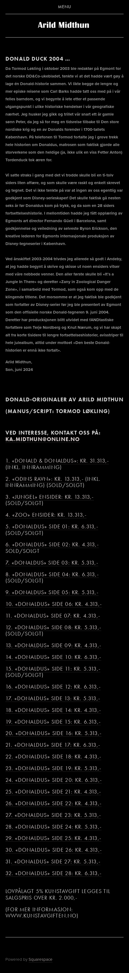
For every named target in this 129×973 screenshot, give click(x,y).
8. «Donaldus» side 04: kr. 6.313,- (52, 574)
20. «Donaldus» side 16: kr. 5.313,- (53, 733)
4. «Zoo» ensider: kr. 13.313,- (46, 515)
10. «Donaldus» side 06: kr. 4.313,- (53, 604)
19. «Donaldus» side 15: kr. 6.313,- (53, 722)
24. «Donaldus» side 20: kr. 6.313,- (53, 780)
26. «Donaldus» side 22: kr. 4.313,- (53, 803)
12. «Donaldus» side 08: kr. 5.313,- (53, 627)
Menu (64, 6)
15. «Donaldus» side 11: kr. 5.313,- (52, 669)
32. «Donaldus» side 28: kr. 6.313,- (53, 873)
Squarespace (41, 959)
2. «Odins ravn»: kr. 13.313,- (44, 479)
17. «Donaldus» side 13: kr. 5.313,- (52, 698)
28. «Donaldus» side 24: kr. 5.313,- (53, 827)
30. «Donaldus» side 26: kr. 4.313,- (53, 850)
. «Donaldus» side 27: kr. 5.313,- (55, 862)
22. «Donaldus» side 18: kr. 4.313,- (53, 757)
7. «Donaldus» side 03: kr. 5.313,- (51, 563)
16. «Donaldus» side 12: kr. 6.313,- (53, 687)
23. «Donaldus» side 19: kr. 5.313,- (53, 768)
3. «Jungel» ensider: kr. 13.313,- (49, 497)
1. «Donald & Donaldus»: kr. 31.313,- (57, 461)
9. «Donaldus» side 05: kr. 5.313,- (52, 592)
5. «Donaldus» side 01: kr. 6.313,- (51, 526)
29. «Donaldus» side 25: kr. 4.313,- (53, 838)
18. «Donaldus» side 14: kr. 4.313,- (53, 710)
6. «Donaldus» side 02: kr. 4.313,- (52, 544)
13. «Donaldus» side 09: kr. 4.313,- (53, 645)
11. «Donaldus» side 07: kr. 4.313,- (52, 616)
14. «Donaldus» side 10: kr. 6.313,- (53, 657)
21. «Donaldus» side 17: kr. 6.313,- (52, 745)
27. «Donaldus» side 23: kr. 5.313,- (53, 815)
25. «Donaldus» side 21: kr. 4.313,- (53, 792)
